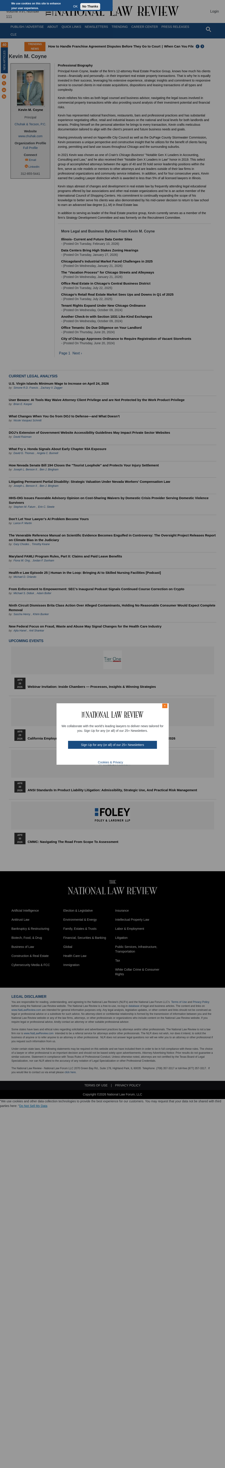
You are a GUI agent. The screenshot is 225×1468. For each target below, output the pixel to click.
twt (103, 755)
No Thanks (90, 6)
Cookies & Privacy (110, 762)
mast (109, 755)
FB (97, 755)
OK (75, 6)
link (115, 755)
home (120, 755)
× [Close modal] (165, 705)
